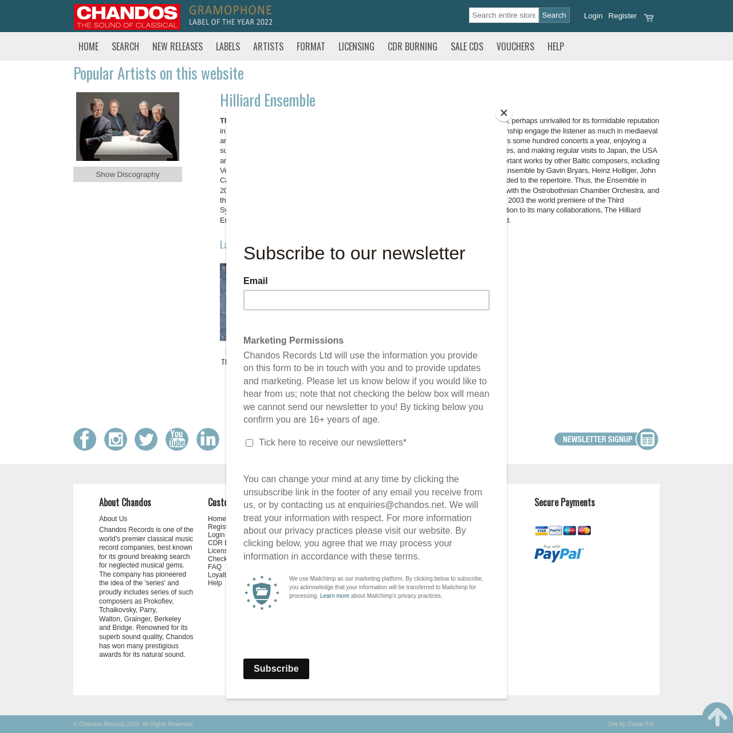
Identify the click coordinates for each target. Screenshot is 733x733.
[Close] (504, 112)
